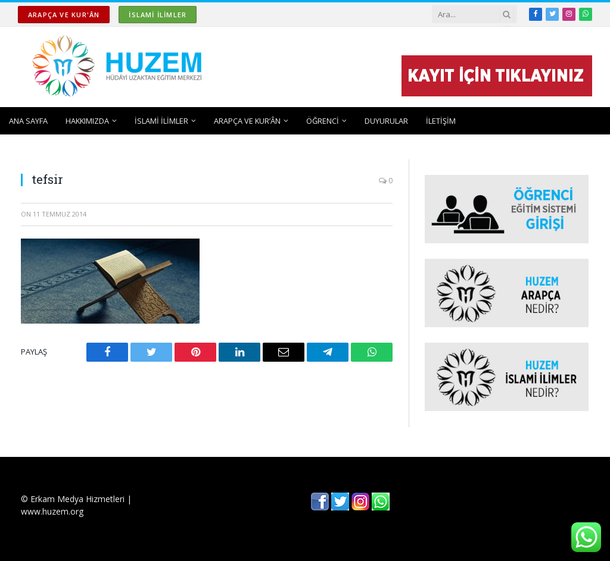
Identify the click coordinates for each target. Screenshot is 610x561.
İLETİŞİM (441, 120)
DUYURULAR (386, 120)
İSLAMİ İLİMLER (157, 14)
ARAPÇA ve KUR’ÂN (247, 120)
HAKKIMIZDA (87, 120)
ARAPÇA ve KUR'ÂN (63, 14)
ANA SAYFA (28, 120)
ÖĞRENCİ (322, 120)
